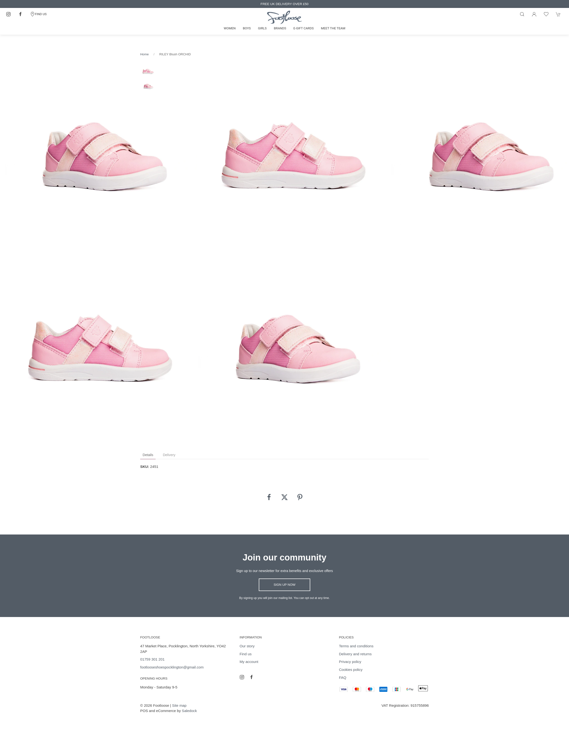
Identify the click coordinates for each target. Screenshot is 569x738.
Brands (280, 28)
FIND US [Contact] (38, 14)
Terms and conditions (356, 646)
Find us (246, 654)
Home (144, 54)
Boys (247, 28)
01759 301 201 (152, 659)
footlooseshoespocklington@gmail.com (172, 667)
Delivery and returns (355, 654)
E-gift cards (303, 28)
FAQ (342, 677)
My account (249, 662)
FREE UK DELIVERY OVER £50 (284, 4)
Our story (247, 646)
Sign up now (285, 584)
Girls (262, 28)
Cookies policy (350, 670)
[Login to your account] (534, 14)
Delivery (169, 455)
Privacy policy (350, 662)
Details (148, 455)
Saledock (189, 711)
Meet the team (333, 28)
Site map (179, 705)
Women (230, 28)
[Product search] (522, 14)
